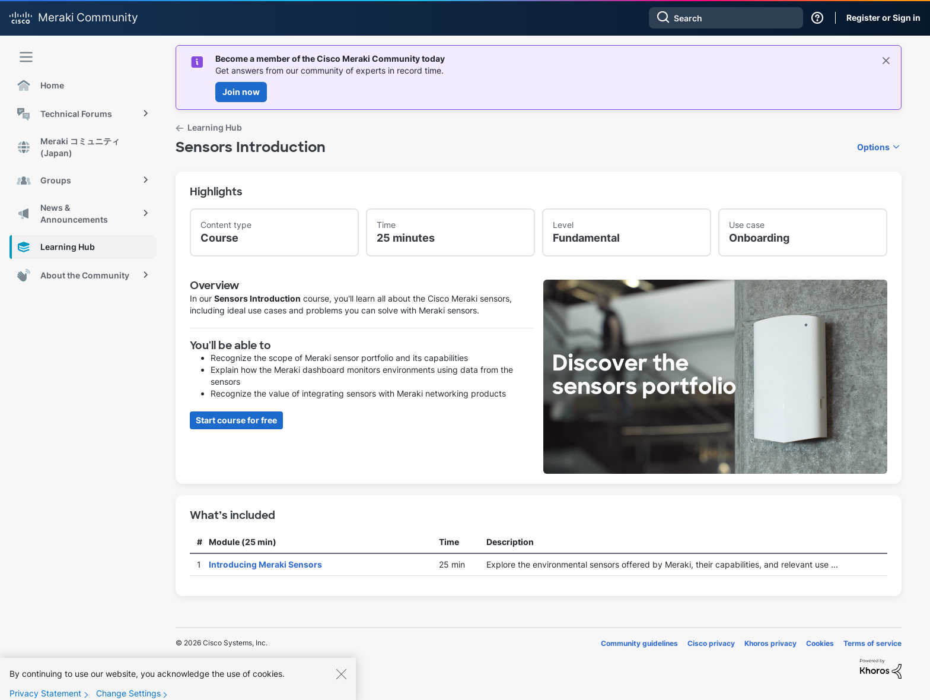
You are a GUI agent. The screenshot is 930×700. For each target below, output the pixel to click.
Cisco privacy (711, 643)
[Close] (341, 682)
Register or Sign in (883, 17)
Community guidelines (639, 643)
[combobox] (726, 17)
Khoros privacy (770, 643)
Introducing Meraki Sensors (265, 564)
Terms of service (872, 643)
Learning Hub (214, 127)
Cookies (820, 643)
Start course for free (236, 420)
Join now (241, 92)
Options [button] (873, 147)
